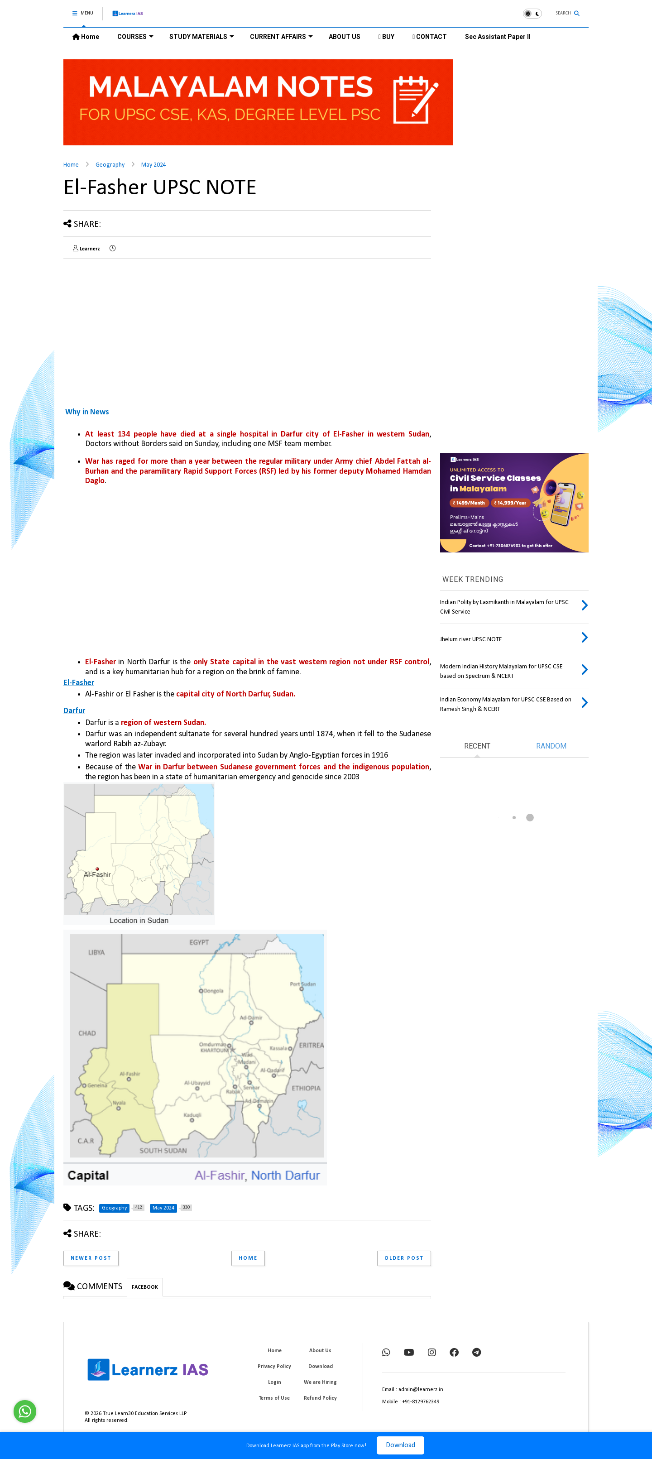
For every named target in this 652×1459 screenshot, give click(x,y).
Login (274, 1382)
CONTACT (429, 36)
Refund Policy (320, 1398)
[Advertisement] (139, 328)
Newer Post (91, 1258)
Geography (110, 165)
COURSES (135, 36)
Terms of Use (274, 1398)
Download (400, 1445)
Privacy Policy (274, 1366)
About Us (320, 1350)
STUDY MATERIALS (201, 36)
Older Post (404, 1258)
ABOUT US (344, 36)
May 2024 (153, 165)
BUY (386, 36)
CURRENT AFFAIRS (281, 36)
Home (85, 36)
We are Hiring (320, 1382)
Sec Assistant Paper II (498, 36)
